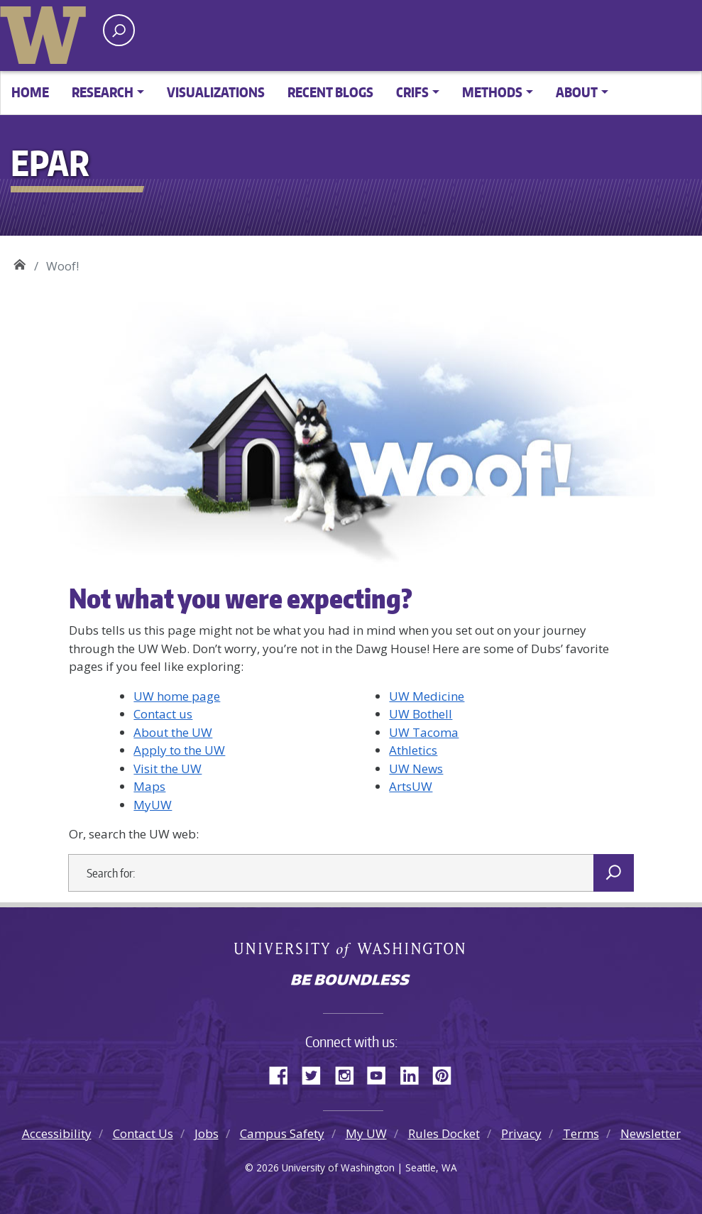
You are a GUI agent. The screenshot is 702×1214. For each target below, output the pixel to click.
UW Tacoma (424, 732)
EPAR (19, 261)
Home (30, 92)
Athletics (413, 750)
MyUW (152, 805)
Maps (149, 786)
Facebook (284, 1073)
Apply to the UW (179, 750)
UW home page (176, 696)
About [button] (577, 92)
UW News (416, 768)
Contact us (162, 714)
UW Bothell (420, 714)
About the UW (172, 732)
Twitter (316, 1073)
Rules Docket (444, 1133)
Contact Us (143, 1133)
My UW (366, 1133)
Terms (581, 1133)
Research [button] (102, 92)
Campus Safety (282, 1133)
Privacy (521, 1133)
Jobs (206, 1133)
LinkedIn (414, 1073)
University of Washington (46, 32)
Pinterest (447, 1073)
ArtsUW (410, 786)
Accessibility (57, 1133)
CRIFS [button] (412, 92)
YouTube (382, 1073)
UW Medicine (426, 696)
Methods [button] (492, 92)
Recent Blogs (330, 92)
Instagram (349, 1073)
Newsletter (650, 1133)
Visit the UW (167, 768)
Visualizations (216, 92)
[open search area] (119, 30)
